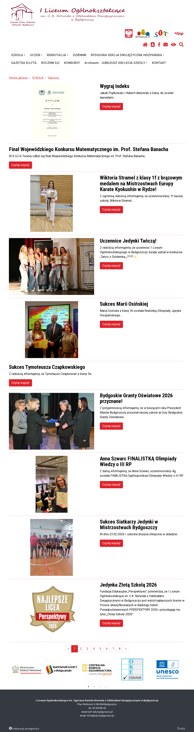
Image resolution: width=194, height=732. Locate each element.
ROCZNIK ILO (50, 63)
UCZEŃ (36, 55)
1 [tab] (88, 687)
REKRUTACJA (57, 55)
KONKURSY (72, 63)
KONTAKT (159, 63)
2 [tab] (94, 687)
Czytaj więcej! (111, 106)
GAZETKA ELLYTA (24, 63)
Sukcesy (53, 78)
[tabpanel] (26, 669)
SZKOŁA (18, 55)
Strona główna (18, 78)
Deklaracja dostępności (26, 728)
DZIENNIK (79, 55)
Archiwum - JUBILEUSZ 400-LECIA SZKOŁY (115, 63)
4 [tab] (105, 687)
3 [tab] (100, 687)
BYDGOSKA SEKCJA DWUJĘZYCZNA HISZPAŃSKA (127, 55)
